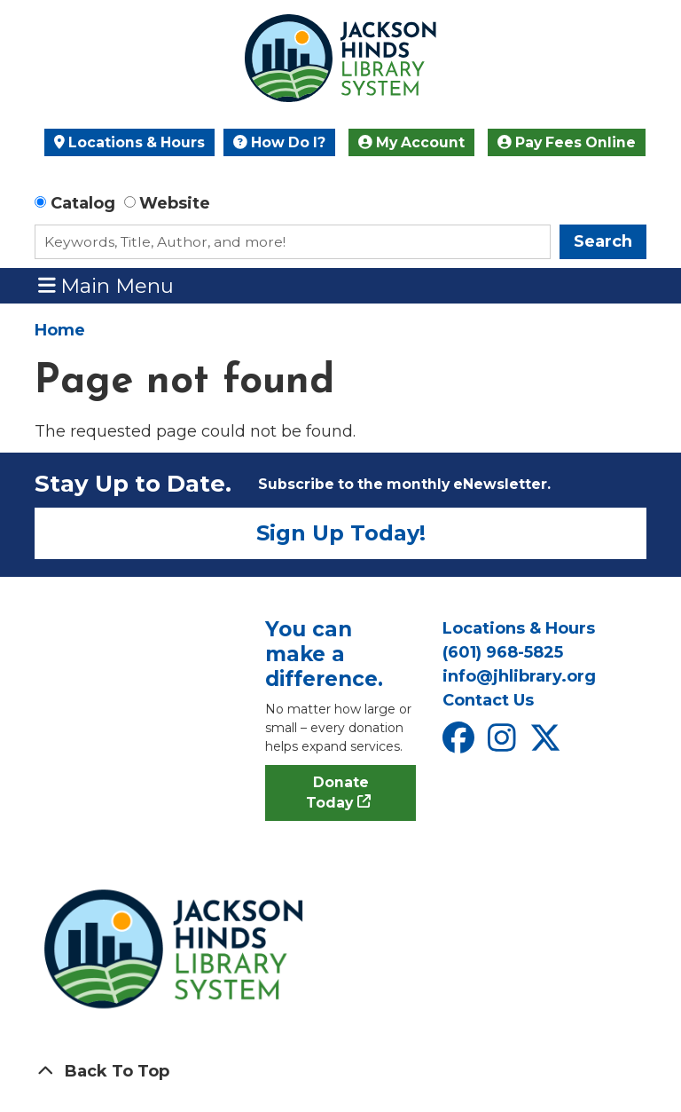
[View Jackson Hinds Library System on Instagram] (504, 743)
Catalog (83, 203)
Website (174, 203)
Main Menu (106, 285)
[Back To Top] (340, 1071)
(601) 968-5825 (502, 652)
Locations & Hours (129, 142)
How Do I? (279, 142)
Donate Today (337, 793)
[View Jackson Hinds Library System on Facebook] (460, 743)
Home (60, 330)
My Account (411, 142)
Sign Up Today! (341, 533)
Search (603, 241)
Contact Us (488, 700)
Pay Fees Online (566, 142)
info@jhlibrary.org (519, 676)
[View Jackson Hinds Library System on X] (547, 743)
